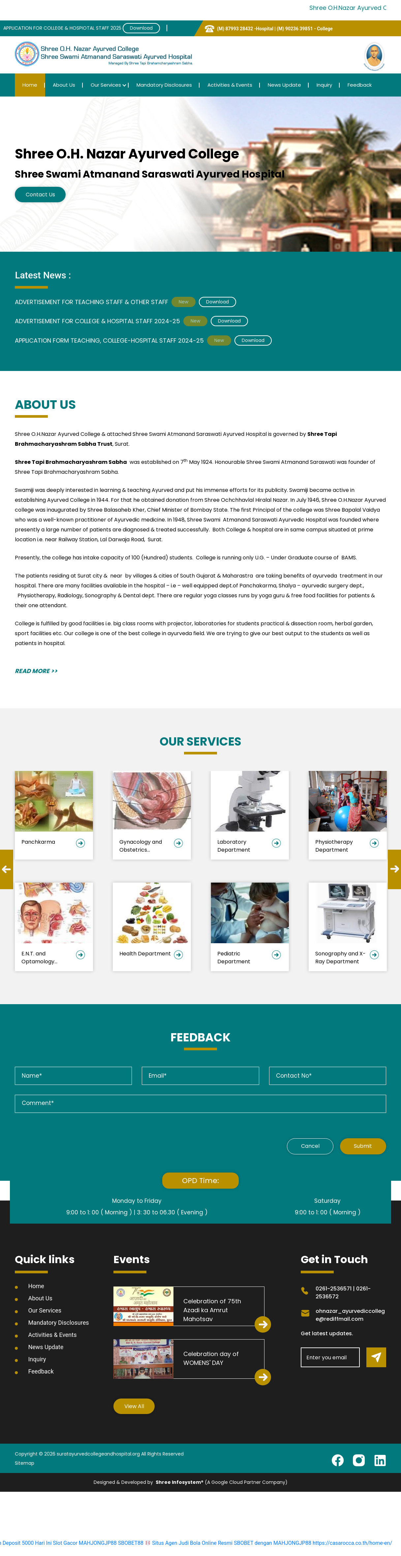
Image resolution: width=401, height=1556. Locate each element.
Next (394, 870)
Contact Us (41, 194)
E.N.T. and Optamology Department (37, 957)
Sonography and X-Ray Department (340, 957)
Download (141, 28)
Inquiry (324, 84)
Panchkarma (38, 842)
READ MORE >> (36, 671)
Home (29, 84)
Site (303, 1483)
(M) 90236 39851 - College (304, 28)
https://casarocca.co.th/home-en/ (352, 1544)
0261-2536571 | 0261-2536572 (343, 1293)
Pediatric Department (233, 957)
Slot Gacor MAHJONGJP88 (85, 1544)
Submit (362, 1146)
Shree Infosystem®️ (179, 1483)
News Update (284, 84)
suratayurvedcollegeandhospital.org (98, 1455)
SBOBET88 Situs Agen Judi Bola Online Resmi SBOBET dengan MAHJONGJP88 (214, 1544)
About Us (64, 84)
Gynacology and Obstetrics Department (140, 845)
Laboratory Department (233, 845)
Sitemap (24, 1464)
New (183, 301)
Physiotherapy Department (334, 845)
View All (135, 1407)
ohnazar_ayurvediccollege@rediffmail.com (350, 1315)
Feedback (360, 84)
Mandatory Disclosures (164, 84)
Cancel (305, 1146)
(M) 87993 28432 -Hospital (245, 28)
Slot (294, 1483)
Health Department (145, 954)
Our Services (106, 84)
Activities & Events (229, 84)
